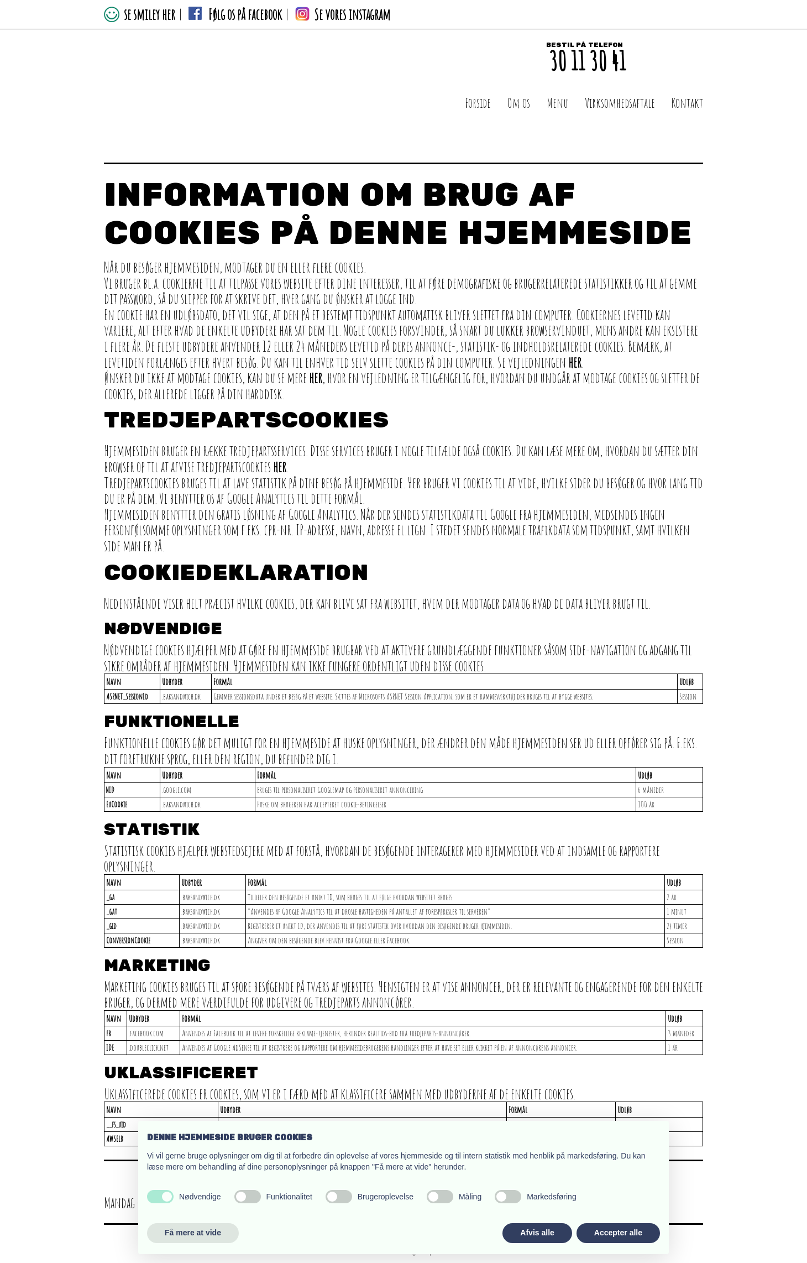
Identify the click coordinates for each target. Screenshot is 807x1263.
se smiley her (147, 14)
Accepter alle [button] (618, 1232)
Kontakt (687, 103)
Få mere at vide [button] (193, 1232)
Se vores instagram (352, 14)
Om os (518, 103)
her (574, 362)
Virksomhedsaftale (620, 103)
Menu (557, 103)
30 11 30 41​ (587, 60)
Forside (478, 103)
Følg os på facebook (245, 14)
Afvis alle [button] (537, 1232)
